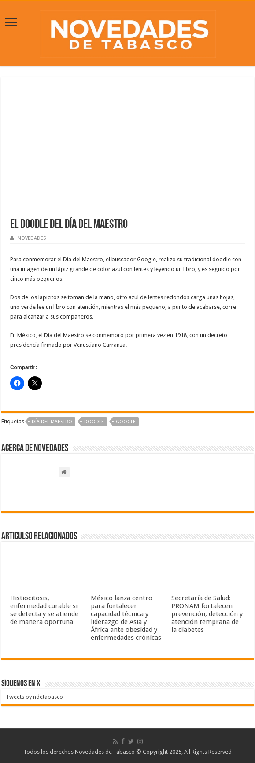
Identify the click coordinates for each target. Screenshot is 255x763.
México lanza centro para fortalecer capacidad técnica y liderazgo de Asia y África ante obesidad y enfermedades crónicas (126, 618)
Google (126, 422)
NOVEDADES (32, 238)
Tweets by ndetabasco (34, 696)
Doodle (94, 422)
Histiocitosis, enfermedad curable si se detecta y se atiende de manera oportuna (44, 610)
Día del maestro (52, 422)
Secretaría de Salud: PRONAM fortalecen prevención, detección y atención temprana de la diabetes (207, 614)
